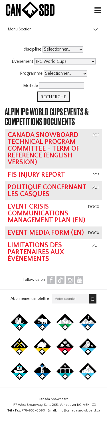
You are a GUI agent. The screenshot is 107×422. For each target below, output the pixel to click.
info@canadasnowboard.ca (79, 410)
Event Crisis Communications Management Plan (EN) (46, 213)
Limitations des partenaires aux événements (36, 252)
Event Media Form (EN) (46, 232)
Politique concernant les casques (47, 191)
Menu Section (19, 29)
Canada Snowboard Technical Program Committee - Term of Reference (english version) (43, 148)
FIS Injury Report (36, 174)
